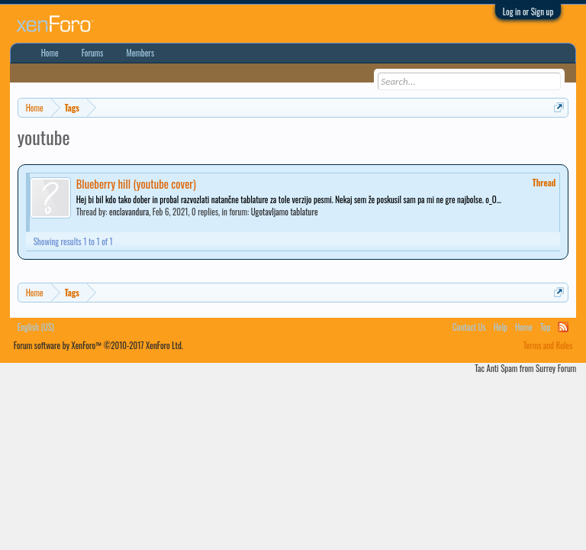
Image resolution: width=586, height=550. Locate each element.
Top (545, 327)
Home (50, 53)
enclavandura (129, 211)
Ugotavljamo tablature (284, 211)
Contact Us (469, 327)
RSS (563, 327)
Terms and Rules (548, 345)
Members (140, 53)
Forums (93, 53)
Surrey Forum (556, 368)
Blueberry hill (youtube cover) (136, 184)
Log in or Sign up (528, 11)
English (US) (36, 327)
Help (500, 327)
